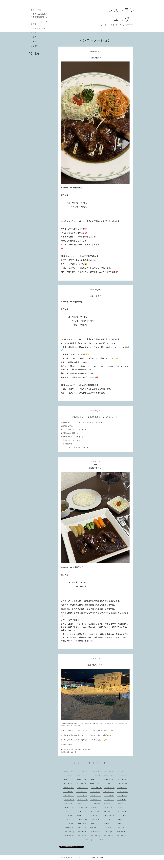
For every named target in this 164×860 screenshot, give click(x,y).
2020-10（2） (95, 811)
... (112, 763)
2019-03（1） (122, 823)
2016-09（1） (96, 836)
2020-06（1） (82, 815)
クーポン (34, 41)
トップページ (36, 10)
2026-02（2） (83, 771)
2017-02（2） (69, 836)
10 (109, 763)
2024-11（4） (68, 783)
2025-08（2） (82, 775)
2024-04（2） (69, 787)
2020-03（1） (123, 815)
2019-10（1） (109, 819)
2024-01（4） (97, 787)
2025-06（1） (109, 775)
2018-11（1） (82, 828)
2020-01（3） (83, 819)
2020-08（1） (122, 811)
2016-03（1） (89, 840)
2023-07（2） (109, 791)
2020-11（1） (82, 811)
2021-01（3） (122, 807)
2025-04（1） (69, 779)
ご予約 (33, 37)
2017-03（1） (121, 832)
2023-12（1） (109, 787)
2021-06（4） (122, 803)
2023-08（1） (95, 791)
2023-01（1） (109, 795)
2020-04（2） (109, 815)
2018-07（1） (108, 828)
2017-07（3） (108, 832)
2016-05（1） (122, 836)
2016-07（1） (108, 836)
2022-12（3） (122, 795)
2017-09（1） (95, 832)
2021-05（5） (69, 807)
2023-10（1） (68, 791)
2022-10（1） (83, 799)
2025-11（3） (122, 771)
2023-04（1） (82, 795)
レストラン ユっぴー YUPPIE (77, 857)
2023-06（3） (123, 791)
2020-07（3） (68, 815)
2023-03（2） (96, 795)
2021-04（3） (83, 807)
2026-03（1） (69, 771)
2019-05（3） (96, 823)
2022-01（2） (96, 799)
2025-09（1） (68, 775)
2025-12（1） (109, 771)
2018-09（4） (95, 828)
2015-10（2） (102, 840)
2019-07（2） (69, 823)
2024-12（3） (122, 779)
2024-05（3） (122, 783)
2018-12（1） (69, 828)
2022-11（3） (69, 799)
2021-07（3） (109, 803)
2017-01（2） (82, 836)
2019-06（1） (82, 823)
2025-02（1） (96, 779)
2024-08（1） (82, 783)
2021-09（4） (82, 803)
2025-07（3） (96, 775)
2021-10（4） (69, 803)
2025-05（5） (123, 775)
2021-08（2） (95, 803)
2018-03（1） (70, 832)
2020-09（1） (109, 811)
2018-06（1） (121, 828)
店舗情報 (34, 46)
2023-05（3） (69, 795)
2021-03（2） (96, 807)
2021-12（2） (109, 799)
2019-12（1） (96, 819)
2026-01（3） (96, 771)
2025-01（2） (109, 779)
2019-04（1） (109, 823)
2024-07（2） (95, 783)
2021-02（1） (109, 807)
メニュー (34, 33)
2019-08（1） (122, 819)
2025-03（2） (82, 779)
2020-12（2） (69, 811)
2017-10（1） (82, 832)
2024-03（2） (83, 787)
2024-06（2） (109, 783)
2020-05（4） (96, 815)
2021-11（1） (122, 799)
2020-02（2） (70, 819)
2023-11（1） (122, 787)
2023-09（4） (82, 791)
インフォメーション (39, 28)
